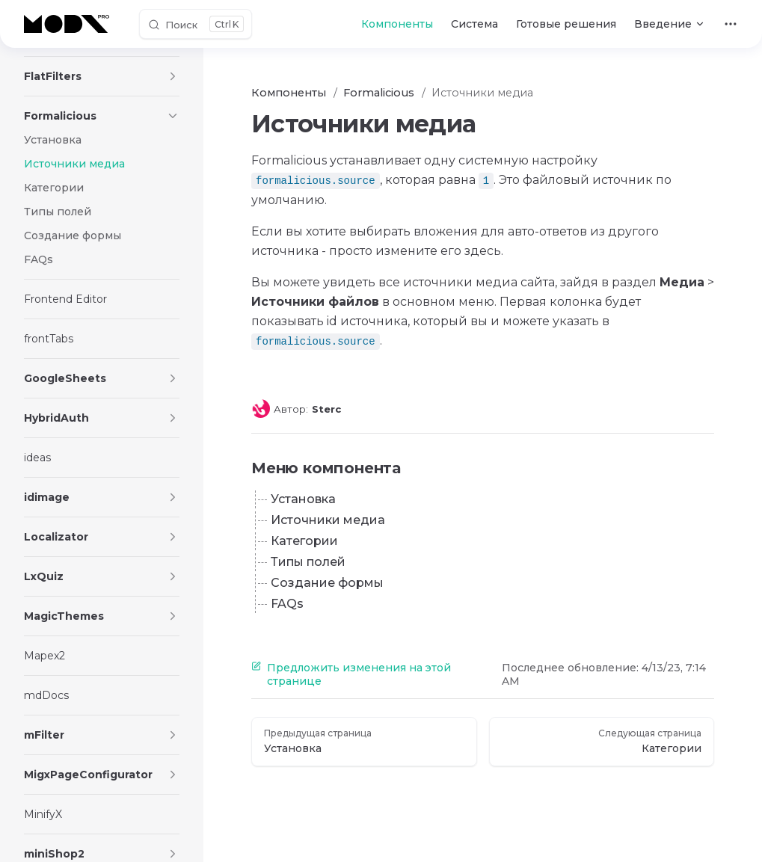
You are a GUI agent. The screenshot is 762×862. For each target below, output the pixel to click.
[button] (173, 76)
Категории (304, 541)
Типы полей (308, 562)
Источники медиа (328, 520)
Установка (303, 499)
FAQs (287, 604)
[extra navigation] (730, 24)
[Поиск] (195, 24)
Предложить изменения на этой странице (351, 674)
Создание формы (327, 583)
